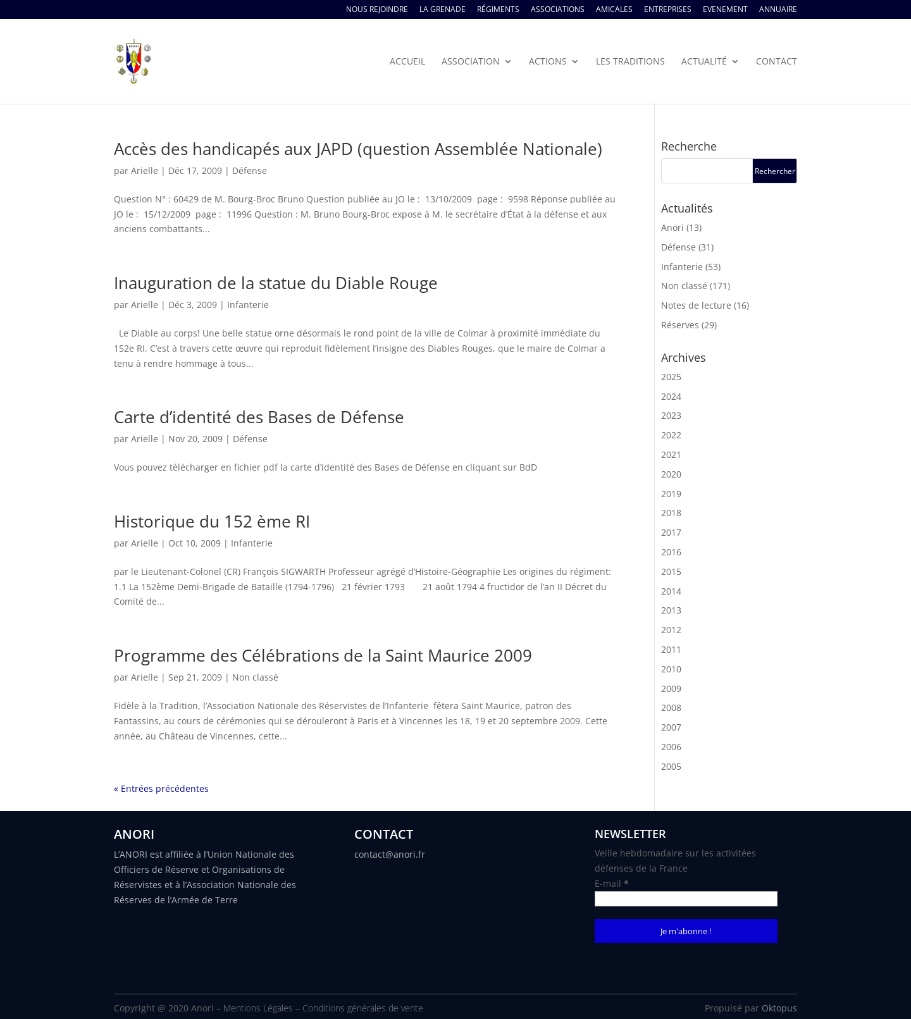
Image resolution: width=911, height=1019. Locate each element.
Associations (558, 10)
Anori (672, 227)
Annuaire (778, 10)
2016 (671, 552)
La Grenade (442, 10)
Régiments (498, 10)
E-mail (612, 883)
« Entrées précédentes (161, 788)
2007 (671, 727)
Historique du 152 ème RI (212, 521)
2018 (671, 513)
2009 (671, 688)
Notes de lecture (696, 305)
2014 (671, 591)
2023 (671, 415)
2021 (671, 454)
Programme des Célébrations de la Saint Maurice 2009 (323, 655)
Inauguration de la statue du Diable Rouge (276, 282)
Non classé (255, 677)
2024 (671, 396)
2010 (671, 669)
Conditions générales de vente (362, 1008)
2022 (671, 435)
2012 (671, 630)
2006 (671, 747)
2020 (671, 474)
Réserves (680, 325)
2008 (671, 707)
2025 (671, 377)
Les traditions (630, 62)
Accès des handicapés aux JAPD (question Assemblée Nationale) (358, 148)
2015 (671, 571)
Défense (249, 170)
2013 (671, 610)
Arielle (144, 170)
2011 (671, 649)
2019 (671, 494)
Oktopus (779, 1008)
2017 (671, 532)
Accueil (407, 62)
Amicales (614, 10)
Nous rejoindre (377, 10)
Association (471, 62)
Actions (548, 62)
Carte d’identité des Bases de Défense (259, 416)
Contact (776, 62)
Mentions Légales (258, 1008)
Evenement (725, 10)
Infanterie (248, 305)
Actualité (704, 62)
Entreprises (667, 10)
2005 (671, 766)
